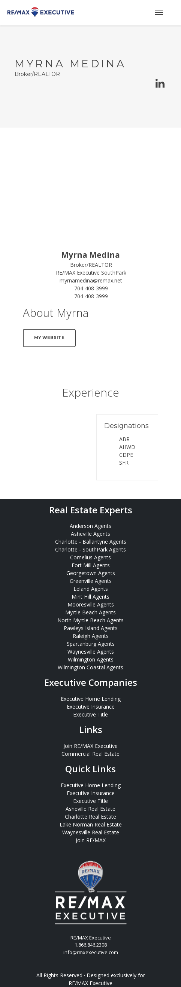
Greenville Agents (91, 580)
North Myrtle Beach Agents (90, 620)
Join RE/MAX (91, 840)
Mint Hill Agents (90, 596)
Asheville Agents (90, 533)
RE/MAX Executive (90, 983)
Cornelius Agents (90, 557)
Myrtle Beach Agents (90, 612)
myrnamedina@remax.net (91, 280)
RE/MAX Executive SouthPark (91, 272)
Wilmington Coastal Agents (90, 667)
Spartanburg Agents (91, 643)
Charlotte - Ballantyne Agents (90, 541)
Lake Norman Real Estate (91, 824)
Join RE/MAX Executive (90, 745)
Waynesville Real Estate (90, 832)
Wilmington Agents (91, 659)
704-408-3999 (91, 288)
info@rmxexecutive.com (90, 952)
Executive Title (90, 714)
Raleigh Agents (91, 635)
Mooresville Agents (90, 604)
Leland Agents (90, 588)
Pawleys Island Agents (91, 628)
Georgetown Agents (90, 573)
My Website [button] (49, 337)
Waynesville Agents (90, 651)
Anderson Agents (90, 525)
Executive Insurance (91, 706)
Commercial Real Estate (90, 753)
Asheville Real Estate (90, 808)
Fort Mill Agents (91, 565)
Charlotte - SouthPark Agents (90, 549)
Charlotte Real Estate (90, 816)
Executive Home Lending (91, 698)
